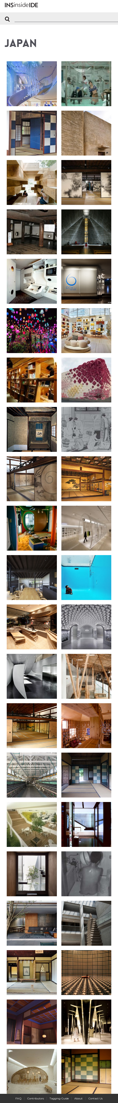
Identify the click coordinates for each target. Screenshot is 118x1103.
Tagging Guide (59, 1098)
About (78, 1098)
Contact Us (95, 1098)
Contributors (35, 1098)
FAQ (18, 1098)
